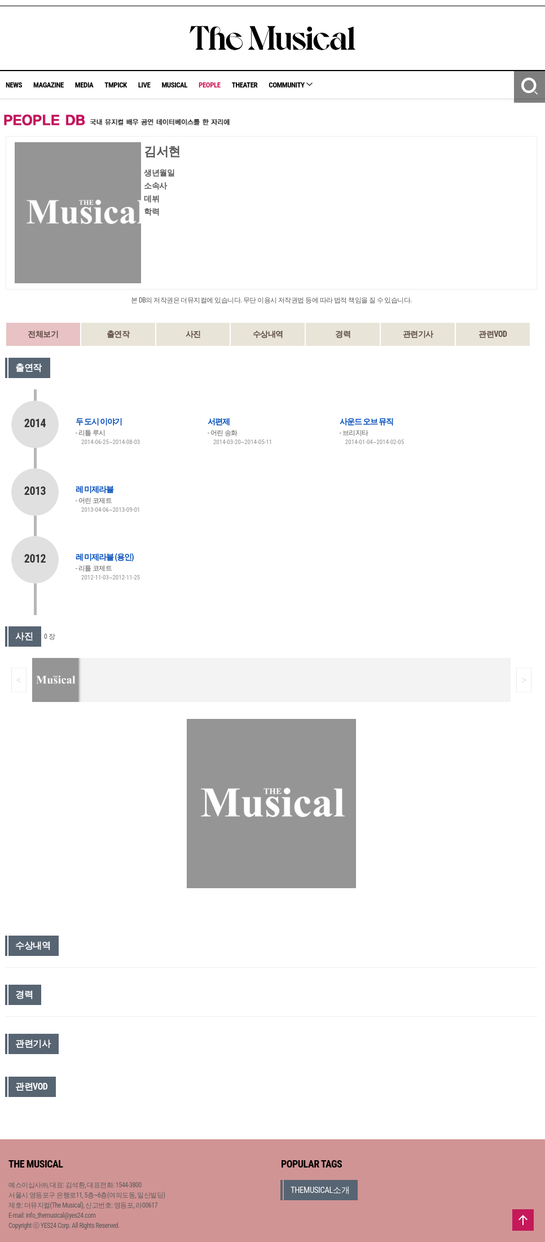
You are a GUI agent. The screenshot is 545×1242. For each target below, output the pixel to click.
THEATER (245, 85)
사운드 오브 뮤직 (366, 421)
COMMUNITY (291, 85)
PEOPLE (210, 85)
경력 (342, 334)
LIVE (144, 85)
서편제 (219, 421)
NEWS (14, 85)
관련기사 (418, 334)
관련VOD (492, 334)
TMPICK (115, 85)
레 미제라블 (94, 489)
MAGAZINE (48, 85)
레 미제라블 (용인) (105, 556)
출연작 (118, 334)
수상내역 (268, 334)
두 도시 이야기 (99, 421)
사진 (193, 334)
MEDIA (84, 85)
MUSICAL (174, 85)
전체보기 (43, 334)
